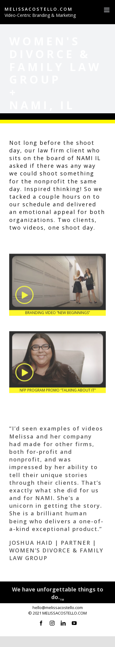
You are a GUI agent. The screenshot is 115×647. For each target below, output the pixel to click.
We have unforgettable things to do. (57, 593)
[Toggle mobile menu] (107, 10)
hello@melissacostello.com (58, 607)
